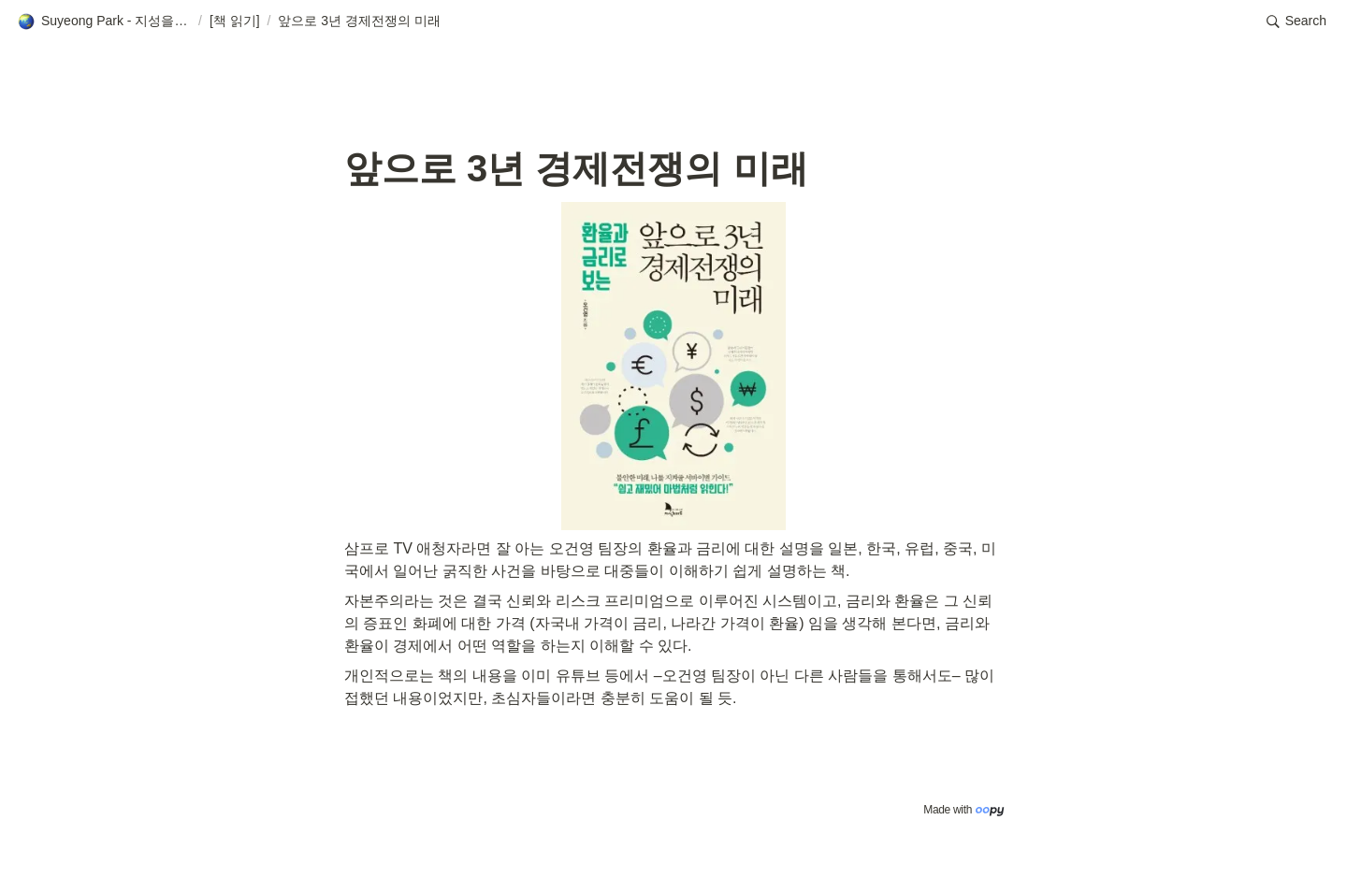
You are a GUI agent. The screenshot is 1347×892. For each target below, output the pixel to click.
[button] (103, 21)
